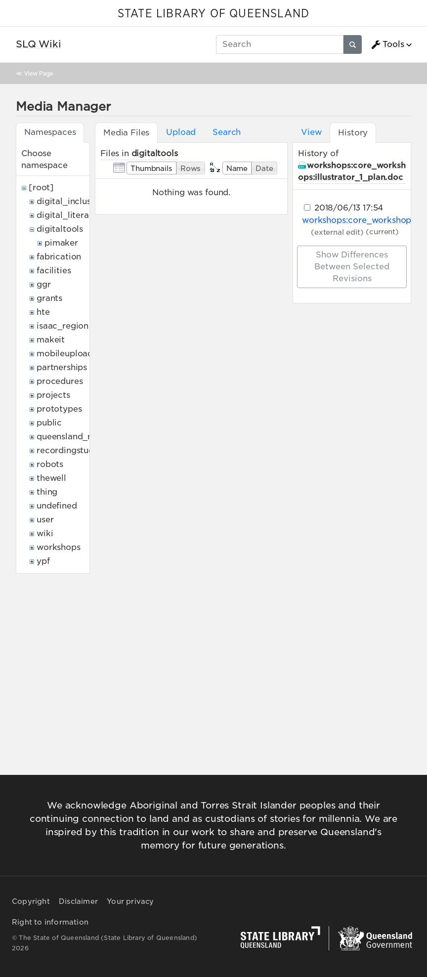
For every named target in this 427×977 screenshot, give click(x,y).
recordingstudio (69, 450)
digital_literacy (67, 215)
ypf (43, 561)
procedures (60, 381)
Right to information (50, 922)
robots (50, 464)
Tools (387, 44)
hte (43, 312)
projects (53, 395)
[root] (41, 187)
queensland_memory (79, 436)
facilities (54, 270)
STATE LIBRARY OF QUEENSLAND (213, 14)
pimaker (61, 243)
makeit (51, 339)
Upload (181, 132)
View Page (38, 73)
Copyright (31, 901)
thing (47, 492)
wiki (45, 533)
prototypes (59, 409)
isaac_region (62, 326)
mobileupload (65, 353)
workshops (59, 547)
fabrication (59, 256)
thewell (51, 478)
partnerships (62, 367)
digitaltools (60, 229)
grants (49, 298)
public (49, 422)
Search (227, 132)
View (311, 132)
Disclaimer (78, 901)
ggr (44, 284)
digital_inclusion (70, 201)
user (45, 519)
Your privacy (130, 901)
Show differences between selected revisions (351, 266)
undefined (57, 505)
